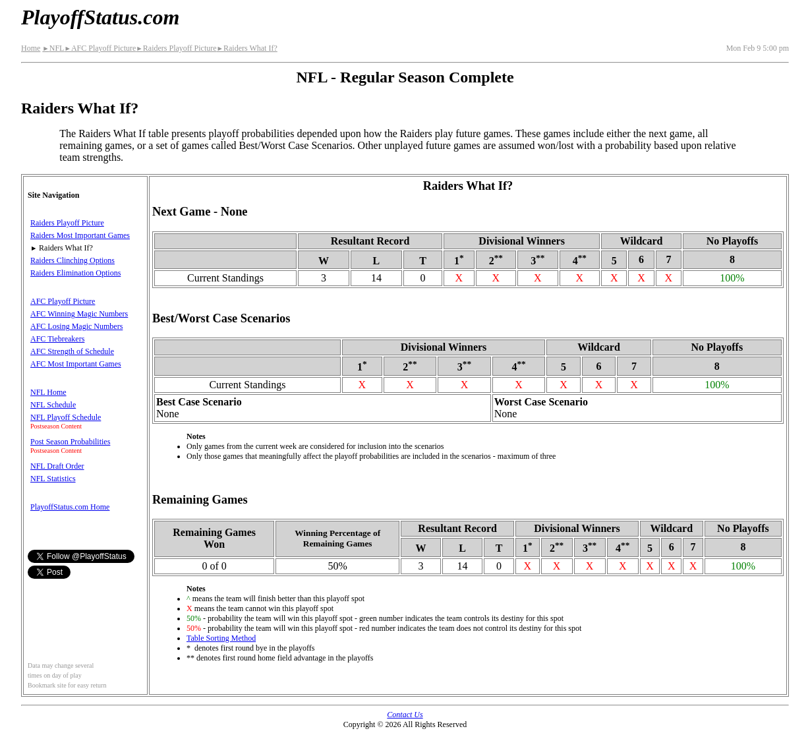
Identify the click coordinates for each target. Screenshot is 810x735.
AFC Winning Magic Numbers (79, 313)
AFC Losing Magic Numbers (76, 326)
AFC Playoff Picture (100, 48)
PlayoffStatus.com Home (69, 507)
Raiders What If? (247, 48)
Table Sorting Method (221, 638)
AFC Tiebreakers (57, 338)
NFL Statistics (53, 478)
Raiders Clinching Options (72, 260)
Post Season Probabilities (70, 441)
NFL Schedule (53, 404)
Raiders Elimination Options (75, 273)
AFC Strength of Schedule (72, 351)
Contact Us (404, 714)
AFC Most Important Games (75, 363)
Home (30, 48)
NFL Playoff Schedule (65, 417)
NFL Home (48, 392)
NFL (53, 48)
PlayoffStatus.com (100, 17)
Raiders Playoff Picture (176, 48)
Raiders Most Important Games (80, 235)
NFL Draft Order (57, 466)
